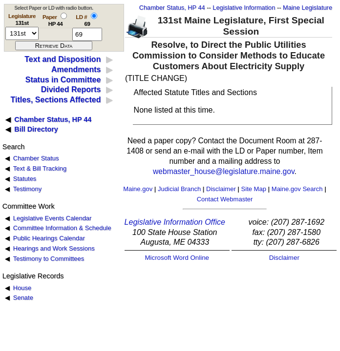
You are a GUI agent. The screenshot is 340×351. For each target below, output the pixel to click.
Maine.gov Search (297, 189)
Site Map (253, 189)
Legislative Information (243, 7)
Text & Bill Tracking (39, 168)
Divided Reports (71, 89)
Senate (23, 297)
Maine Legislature (307, 7)
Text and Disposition (62, 59)
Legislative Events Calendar (52, 218)
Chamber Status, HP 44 (172, 7)
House (22, 288)
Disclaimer (221, 189)
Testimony (27, 189)
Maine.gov (137, 189)
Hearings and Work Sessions (54, 248)
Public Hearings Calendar (49, 238)
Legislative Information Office (175, 222)
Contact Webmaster (225, 199)
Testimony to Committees (48, 258)
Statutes (25, 178)
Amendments (76, 69)
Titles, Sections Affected (55, 100)
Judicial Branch (179, 189)
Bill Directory (36, 129)
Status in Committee (63, 80)
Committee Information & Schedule (62, 228)
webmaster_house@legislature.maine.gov (223, 171)
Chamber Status (36, 158)
